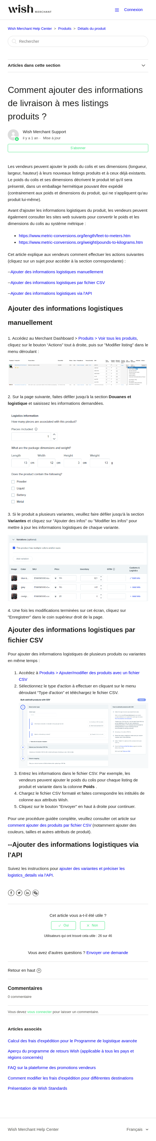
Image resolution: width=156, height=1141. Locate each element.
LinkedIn (27, 893)
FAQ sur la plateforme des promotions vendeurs (52, 1067)
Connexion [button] (133, 9)
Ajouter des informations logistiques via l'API (51, 293)
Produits (65, 28)
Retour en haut (24, 970)
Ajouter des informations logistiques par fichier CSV (57, 282)
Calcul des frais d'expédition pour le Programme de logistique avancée (72, 1040)
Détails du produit (91, 28)
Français (135, 1129)
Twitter (19, 893)
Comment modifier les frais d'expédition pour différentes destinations (70, 1078)
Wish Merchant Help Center (30, 28)
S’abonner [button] (78, 148)
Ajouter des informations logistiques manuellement (56, 271)
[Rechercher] (78, 41)
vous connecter (39, 1012)
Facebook (11, 893)
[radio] (63, 925)
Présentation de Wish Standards (37, 1088)
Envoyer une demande (107, 952)
